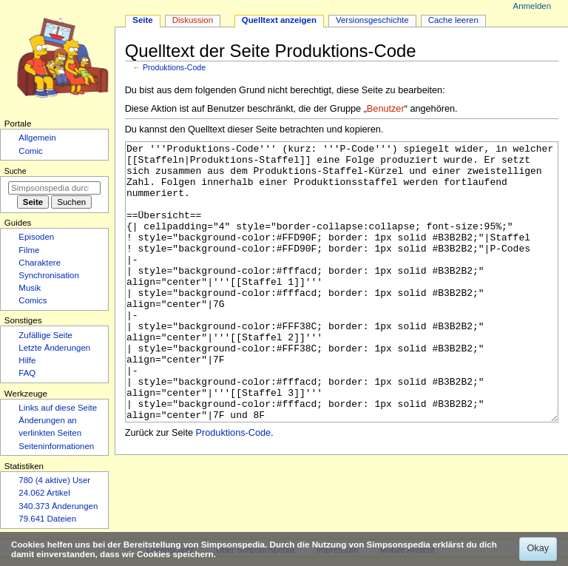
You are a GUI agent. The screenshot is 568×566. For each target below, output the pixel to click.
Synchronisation (48, 275)
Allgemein (36, 137)
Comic (30, 150)
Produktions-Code (174, 67)
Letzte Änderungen (54, 347)
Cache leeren (453, 20)
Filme (28, 250)
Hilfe (27, 360)
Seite (142, 20)
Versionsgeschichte (372, 20)
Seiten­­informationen (56, 446)
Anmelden (532, 5)
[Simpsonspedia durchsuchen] (54, 188)
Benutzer (386, 109)
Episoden (36, 236)
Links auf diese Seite (57, 407)
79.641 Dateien (47, 518)
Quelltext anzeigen (279, 20)
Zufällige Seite (45, 335)
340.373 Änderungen (58, 506)
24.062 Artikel (44, 492)
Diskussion (192, 20)
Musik (29, 287)
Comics (32, 300)
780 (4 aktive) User (54, 480)
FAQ (27, 372)
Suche (15, 170)
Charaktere (39, 262)
